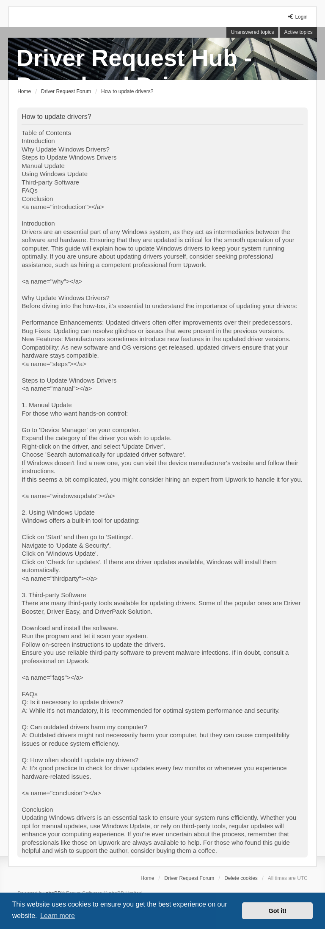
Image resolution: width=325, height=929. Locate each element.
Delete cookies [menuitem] (241, 878)
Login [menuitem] (297, 17)
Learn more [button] (57, 915)
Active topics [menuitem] (298, 32)
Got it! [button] (277, 910)
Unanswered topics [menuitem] (252, 32)
